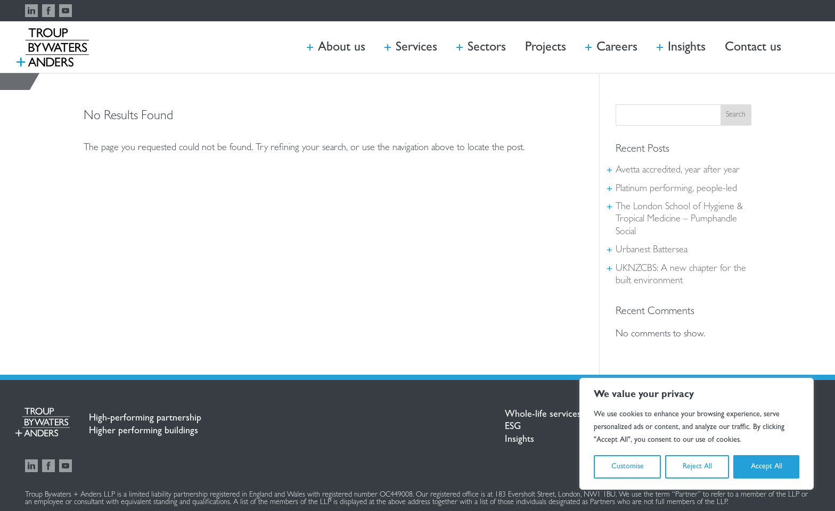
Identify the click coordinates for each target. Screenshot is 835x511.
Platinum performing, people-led (676, 189)
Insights (519, 440)
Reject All (697, 467)
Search (736, 115)
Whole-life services (543, 415)
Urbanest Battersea (651, 251)
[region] (696, 434)
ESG (513, 427)
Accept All (766, 467)
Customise (627, 467)
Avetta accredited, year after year (678, 171)
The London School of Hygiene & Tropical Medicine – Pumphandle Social (679, 220)
